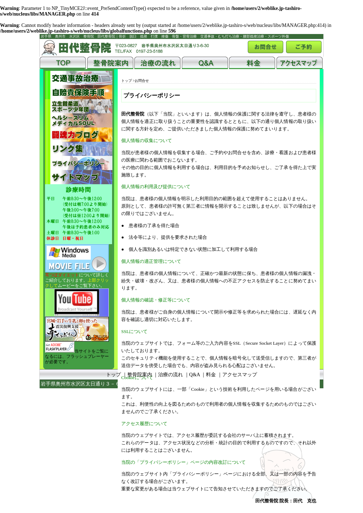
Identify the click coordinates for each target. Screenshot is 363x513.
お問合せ (142, 81)
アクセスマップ (239, 374)
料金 (211, 374)
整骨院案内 (139, 374)
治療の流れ (170, 374)
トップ (126, 81)
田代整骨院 (190, 384)
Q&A (194, 374)
